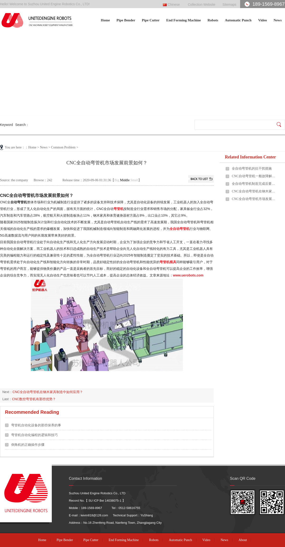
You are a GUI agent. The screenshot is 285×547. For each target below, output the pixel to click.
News (278, 20)
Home (105, 20)
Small (134, 180)
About (242, 540)
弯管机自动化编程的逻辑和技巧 (34, 435)
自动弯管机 (18, 202)
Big (116, 180)
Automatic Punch (238, 20)
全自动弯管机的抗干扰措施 (252, 168)
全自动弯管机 (180, 229)
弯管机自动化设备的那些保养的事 (36, 425)
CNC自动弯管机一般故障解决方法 (254, 176)
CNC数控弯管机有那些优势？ (34, 399)
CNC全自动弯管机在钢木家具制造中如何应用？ (48, 392)
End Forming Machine (183, 20)
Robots (213, 20)
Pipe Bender (126, 20)
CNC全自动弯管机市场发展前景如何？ (254, 199)
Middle (124, 180)
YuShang (146, 515)
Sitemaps (229, 4)
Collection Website (201, 4)
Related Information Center (250, 157)
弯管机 (119, 209)
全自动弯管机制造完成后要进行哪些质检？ (254, 184)
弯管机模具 (168, 262)
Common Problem (63, 147)
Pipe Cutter (151, 20)
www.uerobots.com (188, 275)
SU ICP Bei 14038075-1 (104, 500)
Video (262, 20)
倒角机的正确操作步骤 (27, 445)
